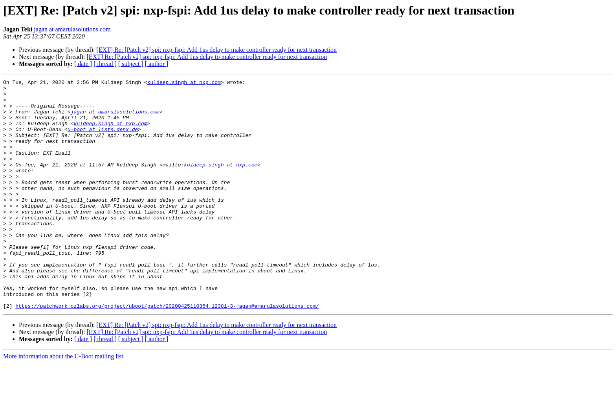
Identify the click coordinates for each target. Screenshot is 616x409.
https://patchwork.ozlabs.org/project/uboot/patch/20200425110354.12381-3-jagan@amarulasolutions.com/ (167, 351)
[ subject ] (130, 63)
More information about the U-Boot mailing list (63, 402)
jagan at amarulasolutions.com (72, 29)
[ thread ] (105, 63)
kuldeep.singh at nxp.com (184, 83)
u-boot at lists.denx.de (103, 139)
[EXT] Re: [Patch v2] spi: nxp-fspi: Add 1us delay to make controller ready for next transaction (216, 49)
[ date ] (83, 63)
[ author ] (157, 63)
